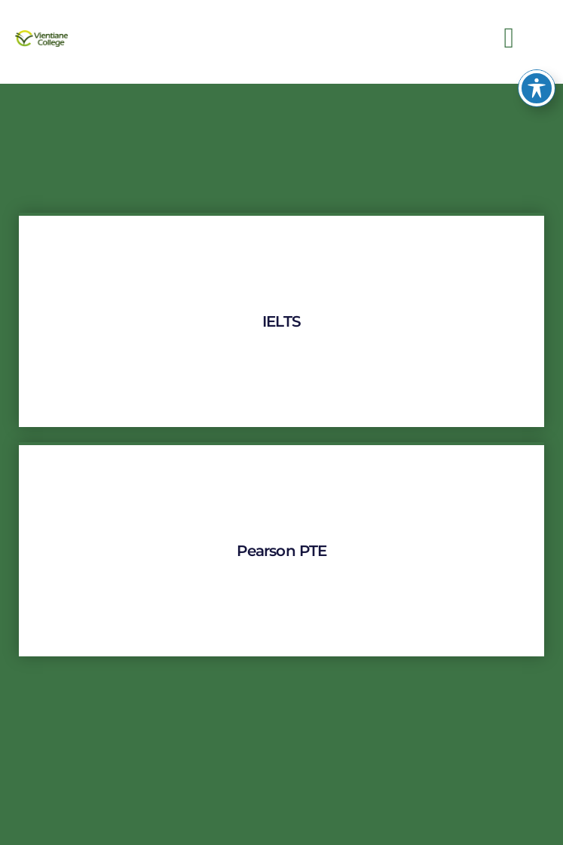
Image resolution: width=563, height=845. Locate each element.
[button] (509, 37)
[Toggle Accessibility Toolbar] (537, 72)
